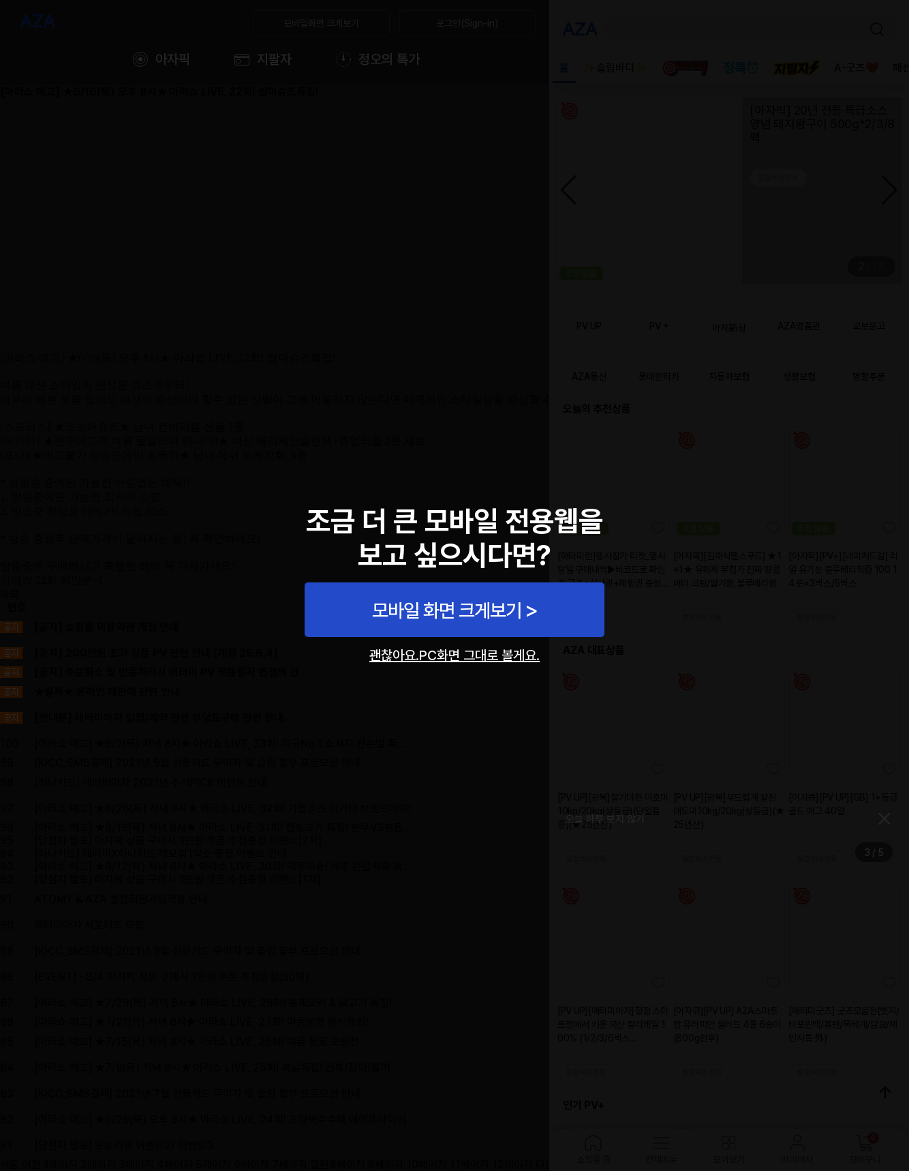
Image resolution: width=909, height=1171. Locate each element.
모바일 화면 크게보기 (446, 610)
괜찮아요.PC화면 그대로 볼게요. (454, 655)
